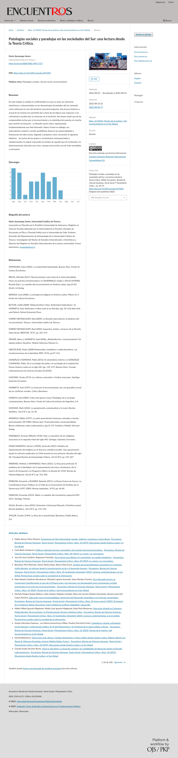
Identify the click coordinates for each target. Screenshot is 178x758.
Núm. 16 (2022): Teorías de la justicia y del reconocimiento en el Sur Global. (59, 30)
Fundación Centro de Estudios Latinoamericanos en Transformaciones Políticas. (49, 706)
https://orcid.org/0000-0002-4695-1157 (26, 63)
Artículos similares (18, 533)
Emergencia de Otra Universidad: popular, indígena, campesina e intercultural (75, 539)
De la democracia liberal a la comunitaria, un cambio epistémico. (83, 557)
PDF (95, 79)
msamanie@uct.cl (27, 247)
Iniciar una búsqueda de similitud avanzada (42, 668)
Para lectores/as (141, 52)
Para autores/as (140, 56)
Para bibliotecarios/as (143, 61)
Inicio (11, 30)
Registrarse (160, 2)
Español (137, 82)
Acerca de (9, 20)
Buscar (91, 20)
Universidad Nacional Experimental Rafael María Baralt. (39, 701)
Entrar (171, 2)
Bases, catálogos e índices (71, 20)
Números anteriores (46, 20)
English (137, 78)
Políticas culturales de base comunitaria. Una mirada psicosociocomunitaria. (69, 550)
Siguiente (118, 662)
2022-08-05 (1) (96, 107)
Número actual (26, 20)
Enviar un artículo (143, 34)
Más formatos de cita (100, 197)
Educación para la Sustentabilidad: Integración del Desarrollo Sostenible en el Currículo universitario (74, 597)
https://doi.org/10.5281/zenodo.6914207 (32, 73)
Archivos (20, 30)
